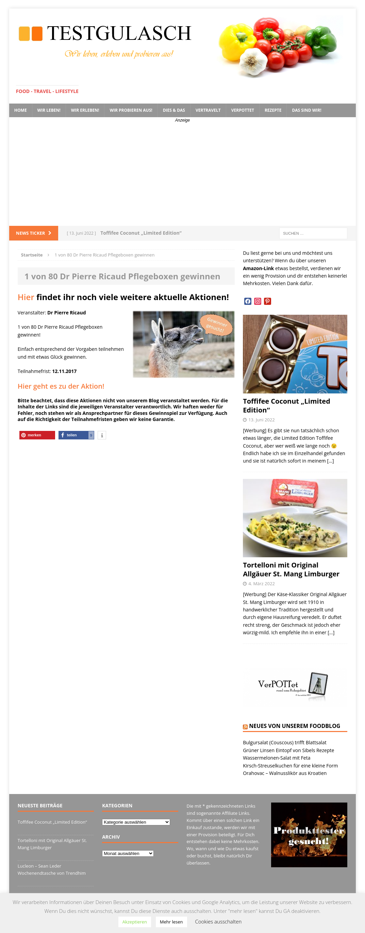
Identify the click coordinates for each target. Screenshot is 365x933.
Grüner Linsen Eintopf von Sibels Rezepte (288, 750)
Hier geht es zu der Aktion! (61, 386)
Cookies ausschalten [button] (218, 921)
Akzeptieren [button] (134, 922)
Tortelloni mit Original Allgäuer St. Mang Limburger (291, 569)
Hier (26, 296)
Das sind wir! (306, 110)
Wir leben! (49, 110)
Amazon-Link (258, 268)
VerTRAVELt (208, 110)
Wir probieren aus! (131, 110)
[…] (330, 460)
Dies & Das (174, 110)
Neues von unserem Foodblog (294, 726)
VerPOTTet (242, 110)
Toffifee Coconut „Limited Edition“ (286, 405)
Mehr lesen (171, 922)
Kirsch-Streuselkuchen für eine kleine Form (290, 765)
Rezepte (273, 110)
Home (20, 110)
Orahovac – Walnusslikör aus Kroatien (285, 773)
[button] (37, 435)
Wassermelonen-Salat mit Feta (276, 758)
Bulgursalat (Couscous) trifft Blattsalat (285, 742)
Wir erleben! (85, 110)
